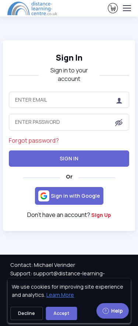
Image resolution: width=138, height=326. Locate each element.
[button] (119, 122)
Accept (61, 313)
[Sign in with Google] (69, 196)
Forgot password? (34, 140)
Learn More (60, 294)
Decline (26, 313)
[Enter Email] (69, 100)
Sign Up (101, 214)
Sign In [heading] (69, 57)
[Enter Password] (69, 122)
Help (112, 310)
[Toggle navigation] (126, 8)
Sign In (69, 158)
